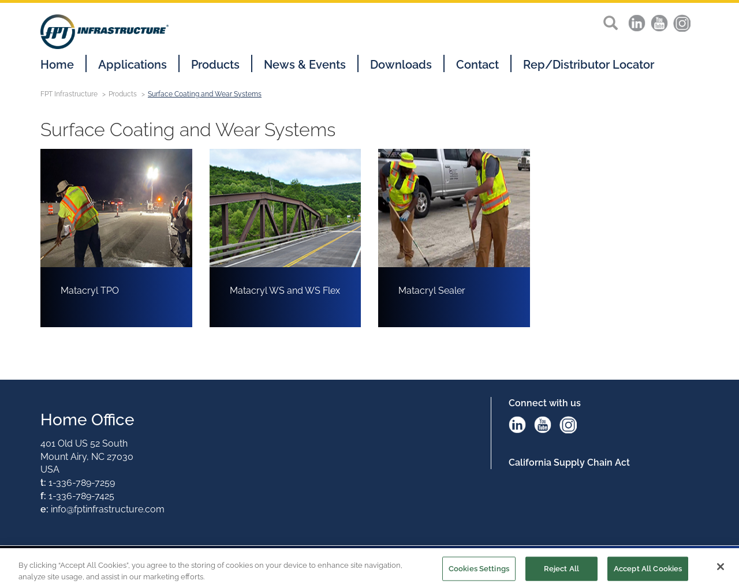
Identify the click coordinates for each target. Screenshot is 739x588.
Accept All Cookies (648, 569)
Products (215, 65)
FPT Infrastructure (69, 94)
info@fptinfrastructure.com (108, 509)
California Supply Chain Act (569, 462)
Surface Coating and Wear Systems (205, 94)
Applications (132, 65)
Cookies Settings (479, 569)
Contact (477, 65)
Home (57, 65)
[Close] (720, 567)
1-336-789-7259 (81, 482)
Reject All (561, 569)
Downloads (401, 65)
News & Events (305, 65)
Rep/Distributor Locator (588, 65)
